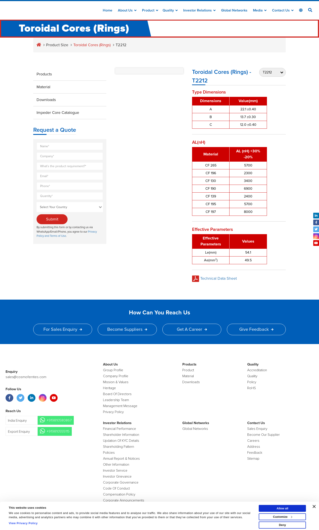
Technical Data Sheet (214, 278)
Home (107, 10)
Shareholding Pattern (118, 446)
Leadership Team (116, 400)
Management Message (120, 406)
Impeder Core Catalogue (58, 112)
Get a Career (192, 329)
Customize (282, 515)
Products (44, 74)
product (188, 370)
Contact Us (283, 10)
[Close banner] (314, 504)
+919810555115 (58, 431)
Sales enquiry (257, 429)
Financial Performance (119, 429)
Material (43, 86)
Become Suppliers (127, 329)
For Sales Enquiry (62, 329)
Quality (170, 10)
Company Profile (115, 376)
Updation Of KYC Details (121, 440)
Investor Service (115, 470)
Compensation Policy (119, 494)
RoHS (251, 388)
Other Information (116, 464)
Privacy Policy (113, 412)
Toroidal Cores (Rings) (92, 44)
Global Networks (234, 10)
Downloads (46, 99)
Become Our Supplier (263, 434)
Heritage (109, 388)
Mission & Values (115, 382)
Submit (52, 219)
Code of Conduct (116, 488)
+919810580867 (59, 420)
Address (253, 446)
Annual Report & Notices (121, 458)
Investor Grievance (117, 476)
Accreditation (257, 370)
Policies (109, 452)
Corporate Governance (120, 482)
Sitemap (253, 458)
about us (127, 10)
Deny (282, 523)
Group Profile (113, 370)
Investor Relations (199, 10)
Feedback (254, 452)
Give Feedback (256, 329)
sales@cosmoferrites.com (25, 377)
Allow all (282, 506)
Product (150, 10)
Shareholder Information (121, 434)
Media (259, 10)
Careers (253, 440)
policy (251, 382)
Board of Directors (117, 394)
